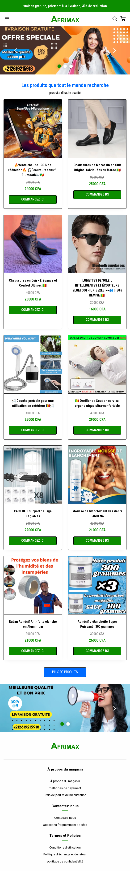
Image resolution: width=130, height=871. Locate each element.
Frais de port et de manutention (65, 795)
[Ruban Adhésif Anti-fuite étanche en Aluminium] (33, 585)
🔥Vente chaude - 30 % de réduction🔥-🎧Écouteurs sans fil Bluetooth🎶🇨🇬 (32, 170)
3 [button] (71, 66)
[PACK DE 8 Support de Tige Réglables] (33, 475)
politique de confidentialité (65, 861)
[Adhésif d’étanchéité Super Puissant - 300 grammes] (97, 585)
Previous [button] (15, 50)
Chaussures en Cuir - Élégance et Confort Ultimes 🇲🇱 (33, 283)
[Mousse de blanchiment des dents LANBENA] (97, 475)
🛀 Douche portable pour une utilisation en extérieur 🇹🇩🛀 (33, 403)
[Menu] (7, 19)
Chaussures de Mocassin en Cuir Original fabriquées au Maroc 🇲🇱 (97, 167)
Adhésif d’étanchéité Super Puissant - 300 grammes (97, 624)
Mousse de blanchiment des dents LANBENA (97, 513)
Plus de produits (65, 672)
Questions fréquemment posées (65, 825)
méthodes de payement (65, 788)
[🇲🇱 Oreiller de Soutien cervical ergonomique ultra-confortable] (97, 364)
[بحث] (114, 19)
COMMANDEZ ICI (32, 199)
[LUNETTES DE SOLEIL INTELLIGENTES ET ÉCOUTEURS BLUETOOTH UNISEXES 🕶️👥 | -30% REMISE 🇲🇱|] (97, 244)
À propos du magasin (65, 781)
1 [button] (59, 66)
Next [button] (115, 50)
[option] (65, 50)
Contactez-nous (65, 817)
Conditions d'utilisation (65, 847)
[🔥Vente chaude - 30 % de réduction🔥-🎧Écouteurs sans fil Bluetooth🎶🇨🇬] (33, 129)
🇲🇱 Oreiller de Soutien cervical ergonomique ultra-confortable (97, 403)
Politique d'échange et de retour (65, 854)
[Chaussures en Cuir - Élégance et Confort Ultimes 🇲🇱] (33, 244)
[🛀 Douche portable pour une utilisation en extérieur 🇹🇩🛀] (33, 364)
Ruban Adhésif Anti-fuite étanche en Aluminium (33, 624)
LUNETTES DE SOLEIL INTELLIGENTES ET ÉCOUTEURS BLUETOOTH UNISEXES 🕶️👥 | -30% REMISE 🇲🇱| (97, 288)
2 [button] (65, 66)
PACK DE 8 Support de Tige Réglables (33, 513)
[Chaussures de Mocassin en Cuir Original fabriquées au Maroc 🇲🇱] (97, 129)
